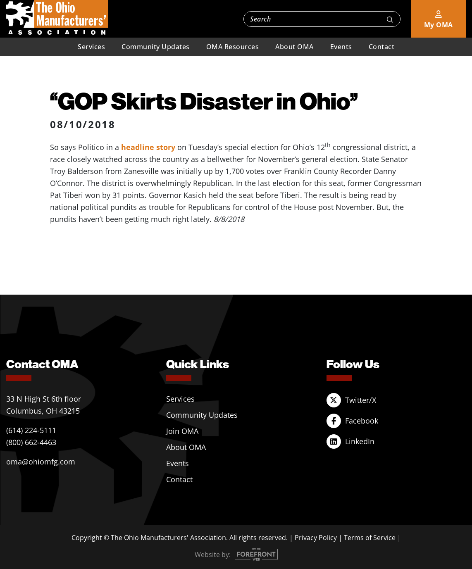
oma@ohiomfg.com (40, 462)
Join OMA (182, 431)
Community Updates (156, 46)
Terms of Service (370, 537)
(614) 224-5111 (31, 430)
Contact (382, 46)
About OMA (294, 46)
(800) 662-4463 (31, 442)
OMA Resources (232, 46)
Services (91, 46)
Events (341, 46)
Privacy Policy (316, 537)
